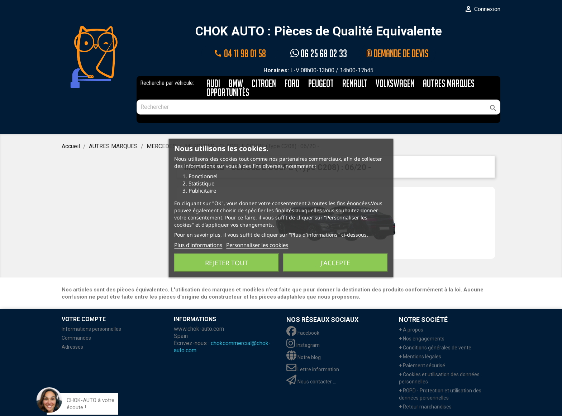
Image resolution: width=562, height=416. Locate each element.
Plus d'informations (198, 244)
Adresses (72, 347)
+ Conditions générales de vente (435, 347)
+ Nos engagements (421, 339)
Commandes (76, 338)
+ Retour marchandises (425, 407)
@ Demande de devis (397, 53)
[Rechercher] (318, 107)
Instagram (303, 345)
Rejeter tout (226, 262)
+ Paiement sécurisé (422, 365)
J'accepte (335, 262)
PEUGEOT (321, 83)
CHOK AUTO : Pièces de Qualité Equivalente (318, 32)
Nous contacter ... (311, 381)
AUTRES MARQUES (449, 83)
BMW (236, 83)
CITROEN (264, 83)
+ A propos (411, 330)
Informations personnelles (91, 329)
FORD (292, 83)
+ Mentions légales (420, 356)
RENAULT (354, 83)
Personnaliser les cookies (257, 244)
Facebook (302, 333)
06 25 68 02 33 (318, 53)
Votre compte (84, 319)
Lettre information (312, 369)
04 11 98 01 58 (240, 53)
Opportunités (227, 92)
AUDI (213, 83)
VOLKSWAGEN (395, 83)
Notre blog (303, 357)
